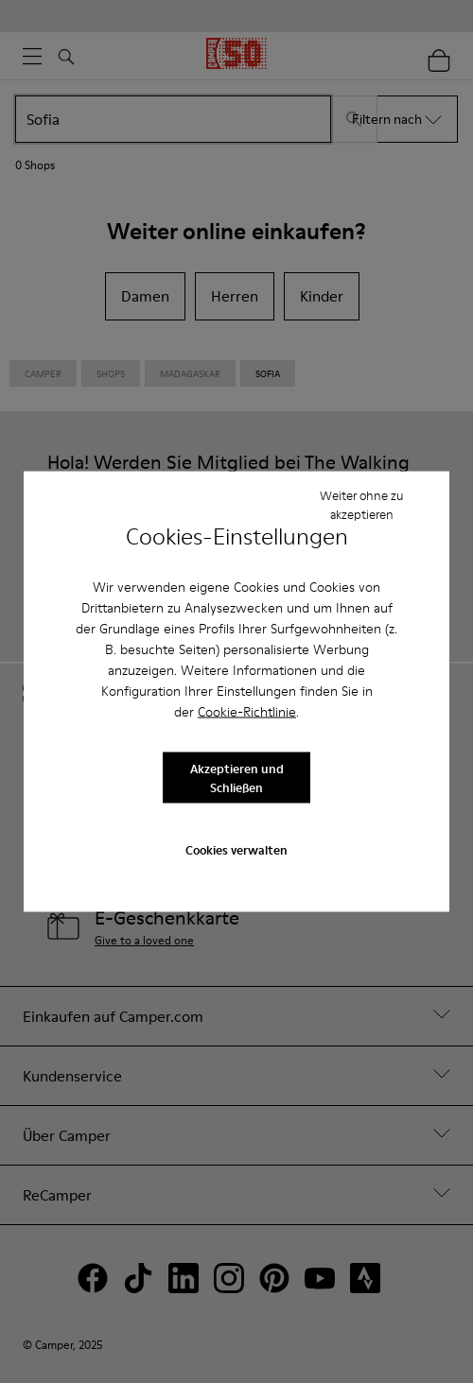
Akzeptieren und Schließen (237, 777)
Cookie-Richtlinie (247, 711)
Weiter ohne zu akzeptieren (361, 504)
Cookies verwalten (236, 848)
